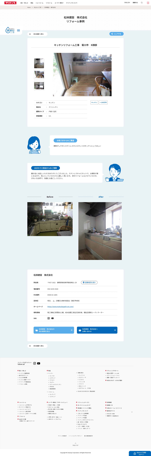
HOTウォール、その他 (85, 388)
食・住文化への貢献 (83, 422)
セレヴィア (52, 394)
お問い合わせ (55, 417)
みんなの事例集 (23, 377)
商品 (49, 370)
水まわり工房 (37, 7)
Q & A (54, 407)
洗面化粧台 (80, 372)
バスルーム (51, 392)
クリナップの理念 (82, 415)
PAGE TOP (75, 445)
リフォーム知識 (23, 384)
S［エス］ (81, 379)
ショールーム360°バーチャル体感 (27, 413)
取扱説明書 (51, 411)
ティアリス (82, 375)
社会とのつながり (82, 424)
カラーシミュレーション (113, 375)
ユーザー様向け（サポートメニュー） (58, 402)
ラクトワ (81, 384)
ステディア (52, 378)
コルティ (52, 382)
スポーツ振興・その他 (83, 426)
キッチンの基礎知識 (24, 373)
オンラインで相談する (25, 407)
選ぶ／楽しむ (22, 370)
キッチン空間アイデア (25, 379)
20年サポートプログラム (54, 419)
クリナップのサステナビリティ (86, 420)
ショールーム (39, 3)
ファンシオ (82, 382)
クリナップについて (71, 3)
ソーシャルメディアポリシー (75, 436)
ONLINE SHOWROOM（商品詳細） (87, 391)
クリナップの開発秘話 (25, 382)
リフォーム (49, 3)
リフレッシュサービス (83, 402)
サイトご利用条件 (62, 436)
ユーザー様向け (59, 3)
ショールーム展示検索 (25, 411)
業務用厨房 (52, 389)
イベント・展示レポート (84, 428)
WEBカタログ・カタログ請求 (114, 380)
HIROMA (52, 386)
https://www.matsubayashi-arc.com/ (60, 306)
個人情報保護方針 (88, 436)
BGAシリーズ (82, 386)
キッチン (50, 373)
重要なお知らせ (52, 413)
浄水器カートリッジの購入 (84, 408)
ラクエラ (52, 380)
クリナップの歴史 (82, 417)
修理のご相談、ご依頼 (54, 405)
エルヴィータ (82, 377)
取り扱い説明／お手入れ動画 (55, 409)
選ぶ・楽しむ (24, 3)
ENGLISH (127, 2)
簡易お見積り (113, 373)
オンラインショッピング (84, 405)
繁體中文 (135, 2)
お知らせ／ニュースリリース (114, 408)
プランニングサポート (112, 370)
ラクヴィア (52, 396)
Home (29, 7)
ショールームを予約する (25, 405)
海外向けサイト (111, 411)
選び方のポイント (23, 375)
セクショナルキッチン (55, 384)
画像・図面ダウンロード (113, 377)
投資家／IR (110, 405)
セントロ (52, 376)
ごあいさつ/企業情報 (83, 413)
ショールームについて (25, 409)
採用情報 (109, 402)
